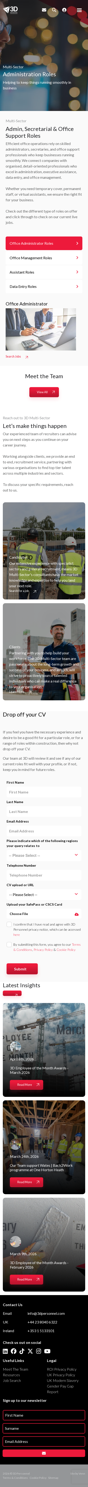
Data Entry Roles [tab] (23, 286)
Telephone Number (21, 865)
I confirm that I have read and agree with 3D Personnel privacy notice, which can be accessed (47, 929)
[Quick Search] (54, 9)
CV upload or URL (20, 885)
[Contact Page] (44, 9)
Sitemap (53, 1477)
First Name (15, 782)
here (16, 935)
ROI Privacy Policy (62, 1369)
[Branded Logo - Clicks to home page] (10, 10)
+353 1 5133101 (40, 1330)
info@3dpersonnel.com (46, 1313)
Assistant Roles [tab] (22, 272)
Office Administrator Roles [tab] (31, 243)
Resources (11, 1375)
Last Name (15, 802)
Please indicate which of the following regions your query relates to (42, 843)
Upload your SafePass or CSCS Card (34, 904)
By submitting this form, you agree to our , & (47, 947)
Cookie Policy (66, 950)
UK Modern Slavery (63, 1380)
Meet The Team (15, 1369)
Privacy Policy (43, 950)
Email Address (18, 821)
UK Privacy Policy (61, 1375)
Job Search (12, 1380)
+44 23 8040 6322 (42, 1322)
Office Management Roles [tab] (31, 257)
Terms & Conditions (15, 1477)
